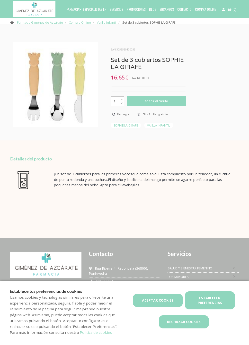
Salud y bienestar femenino (190, 268)
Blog (152, 9)
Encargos (167, 9)
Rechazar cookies (184, 321)
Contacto (184, 9)
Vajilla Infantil (106, 22)
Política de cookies (96, 332)
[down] (121, 102)
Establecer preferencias (210, 300)
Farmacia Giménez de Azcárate (40, 22)
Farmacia (73, 9)
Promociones (136, 9)
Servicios (116, 9)
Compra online (205, 9)
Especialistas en (94, 9)
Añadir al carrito (156, 101)
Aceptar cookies (157, 300)
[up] (121, 98)
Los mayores (178, 277)
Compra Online (80, 22)
